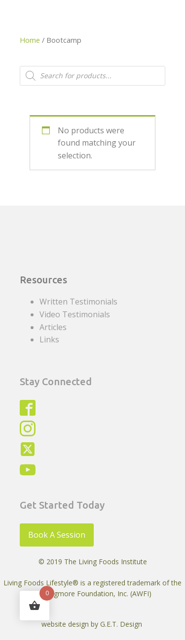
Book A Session (56, 534)
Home (30, 40)
